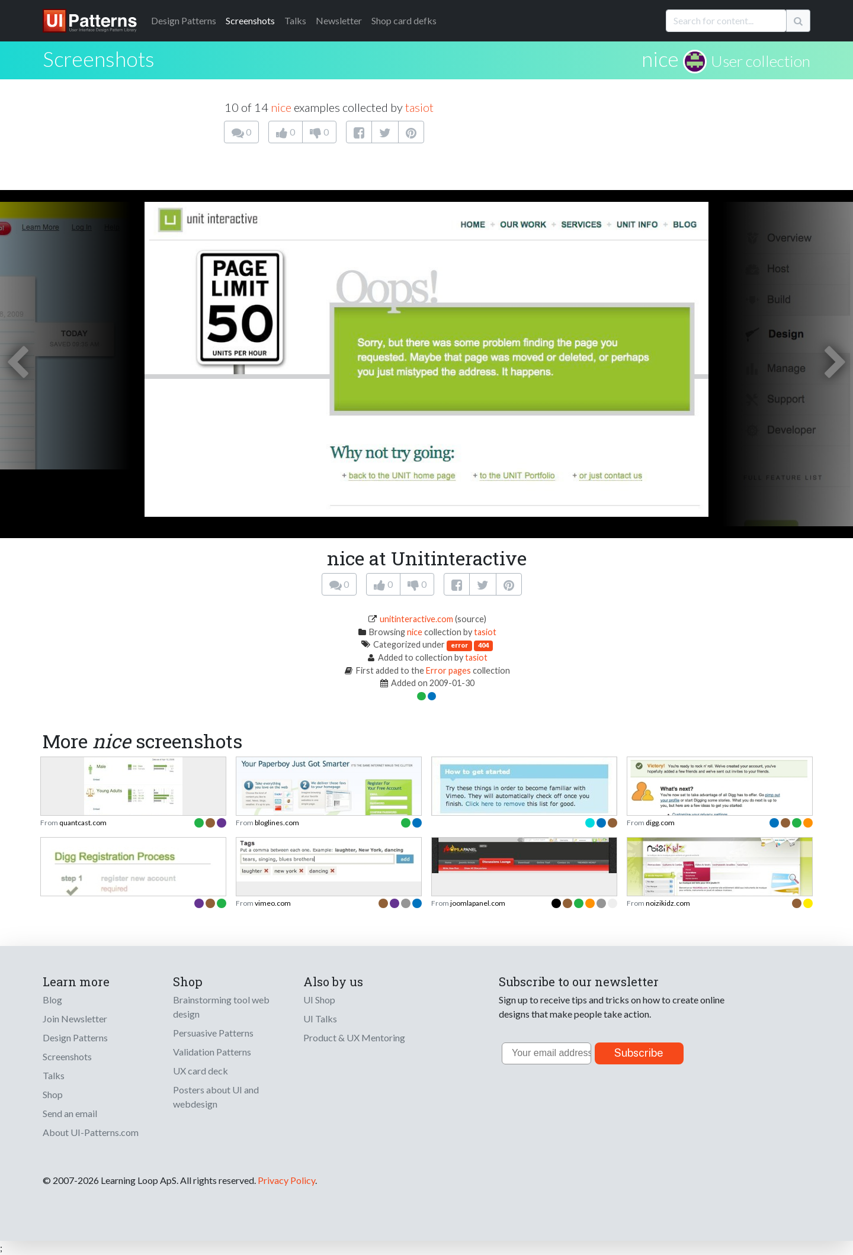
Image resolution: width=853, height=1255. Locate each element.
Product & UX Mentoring (354, 1037)
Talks (295, 20)
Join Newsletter (75, 1018)
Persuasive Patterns (213, 1032)
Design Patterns (75, 1037)
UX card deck (200, 1070)
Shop (53, 1094)
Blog (52, 999)
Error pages (448, 670)
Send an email (70, 1113)
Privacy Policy (286, 1180)
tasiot (419, 107)
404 (483, 645)
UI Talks (320, 1018)
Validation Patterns (212, 1051)
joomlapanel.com (477, 903)
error (459, 645)
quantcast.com (83, 822)
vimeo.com (273, 903)
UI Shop (319, 999)
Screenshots (250, 20)
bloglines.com (277, 822)
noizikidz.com (668, 903)
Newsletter (339, 20)
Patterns (183, 20)
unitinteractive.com (416, 619)
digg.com (660, 822)
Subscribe (638, 1053)
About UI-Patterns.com (91, 1132)
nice (660, 58)
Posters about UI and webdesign (216, 1096)
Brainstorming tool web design (221, 1006)
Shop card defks (404, 20)
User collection (760, 61)
